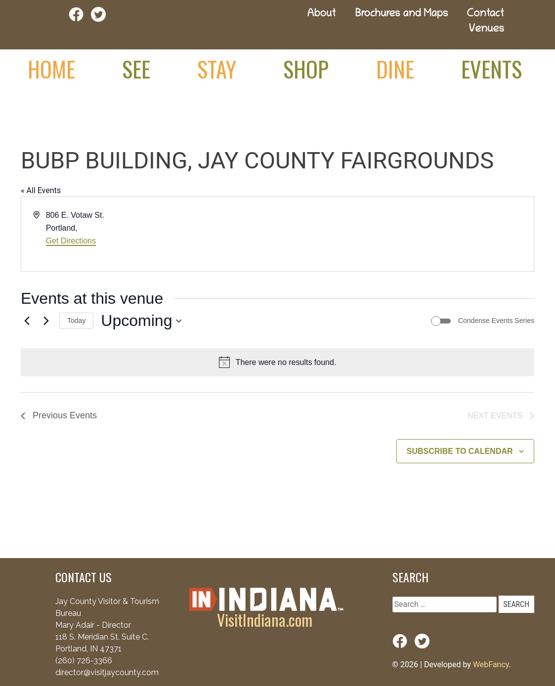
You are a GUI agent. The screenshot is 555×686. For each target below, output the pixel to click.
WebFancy (491, 664)
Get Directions (71, 241)
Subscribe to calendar (460, 451)
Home (51, 68)
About (321, 14)
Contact (485, 14)
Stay (216, 68)
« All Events (41, 190)
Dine (395, 68)
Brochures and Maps (401, 14)
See (136, 68)
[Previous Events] (27, 321)
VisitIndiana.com (264, 619)
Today (76, 320)
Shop (306, 68)
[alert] (277, 362)
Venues (486, 30)
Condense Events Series (496, 320)
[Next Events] (46, 321)
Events (491, 68)
